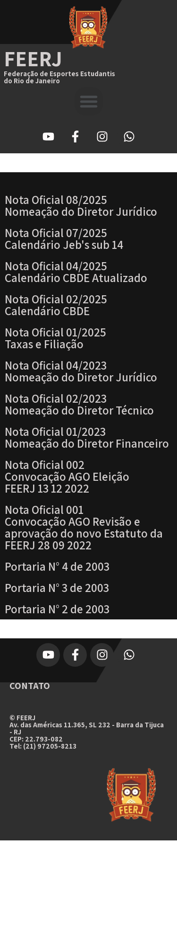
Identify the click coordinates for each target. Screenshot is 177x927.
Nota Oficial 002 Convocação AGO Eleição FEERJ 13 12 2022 (67, 476)
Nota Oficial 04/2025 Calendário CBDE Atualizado (76, 271)
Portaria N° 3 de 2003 (57, 587)
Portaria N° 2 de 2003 (57, 609)
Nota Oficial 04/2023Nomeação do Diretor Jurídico (81, 371)
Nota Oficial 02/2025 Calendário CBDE (56, 304)
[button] (89, 101)
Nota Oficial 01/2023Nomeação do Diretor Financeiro (87, 437)
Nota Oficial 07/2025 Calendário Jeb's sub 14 (64, 238)
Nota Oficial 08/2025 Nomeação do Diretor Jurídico (81, 205)
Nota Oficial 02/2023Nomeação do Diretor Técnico (79, 404)
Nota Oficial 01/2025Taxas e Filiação (55, 338)
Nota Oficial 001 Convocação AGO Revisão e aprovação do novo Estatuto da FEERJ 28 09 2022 (84, 527)
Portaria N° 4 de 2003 (57, 566)
